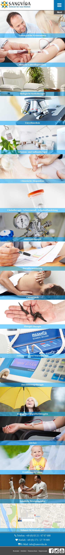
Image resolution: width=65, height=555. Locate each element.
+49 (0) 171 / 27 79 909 (38, 540)
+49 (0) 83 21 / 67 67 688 (38, 535)
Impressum (43, 551)
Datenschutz (32, 551)
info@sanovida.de (38, 544)
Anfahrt (23, 551)
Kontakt (16, 551)
